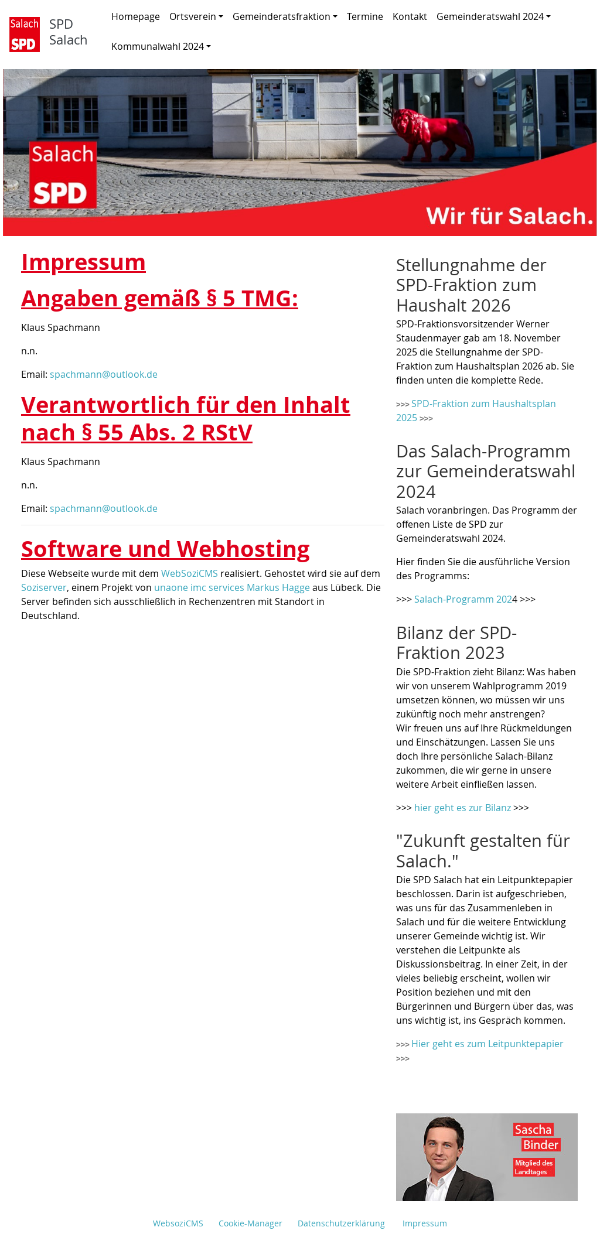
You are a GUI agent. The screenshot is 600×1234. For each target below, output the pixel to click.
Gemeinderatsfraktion (285, 16)
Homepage (135, 16)
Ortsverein (196, 16)
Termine (365, 16)
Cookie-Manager (250, 1223)
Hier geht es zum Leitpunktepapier (487, 1043)
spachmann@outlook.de (104, 374)
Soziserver (44, 587)
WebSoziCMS (189, 573)
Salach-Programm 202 (463, 599)
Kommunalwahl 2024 (161, 46)
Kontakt (410, 16)
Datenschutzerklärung (341, 1223)
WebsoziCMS (178, 1223)
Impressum (425, 1223)
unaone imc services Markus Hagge (232, 587)
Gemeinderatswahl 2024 (494, 16)
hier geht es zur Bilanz (462, 807)
